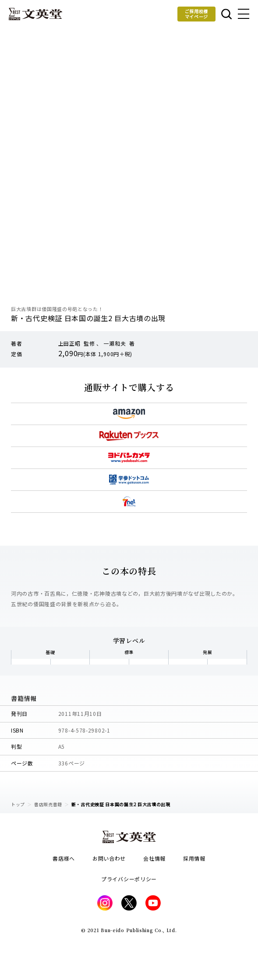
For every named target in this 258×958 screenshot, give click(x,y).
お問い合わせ (109, 858)
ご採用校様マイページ (197, 14)
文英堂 (35, 14)
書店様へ (64, 858)
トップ (18, 804)
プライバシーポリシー (129, 879)
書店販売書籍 (48, 804)
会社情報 (154, 858)
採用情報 (194, 858)
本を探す (226, 14)
